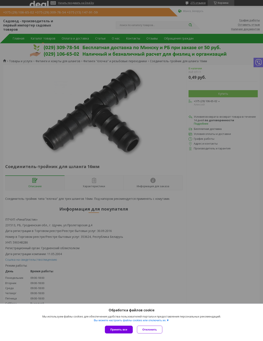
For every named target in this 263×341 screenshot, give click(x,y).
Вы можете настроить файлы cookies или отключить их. (130, 320)
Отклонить (149, 329)
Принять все (118, 329)
